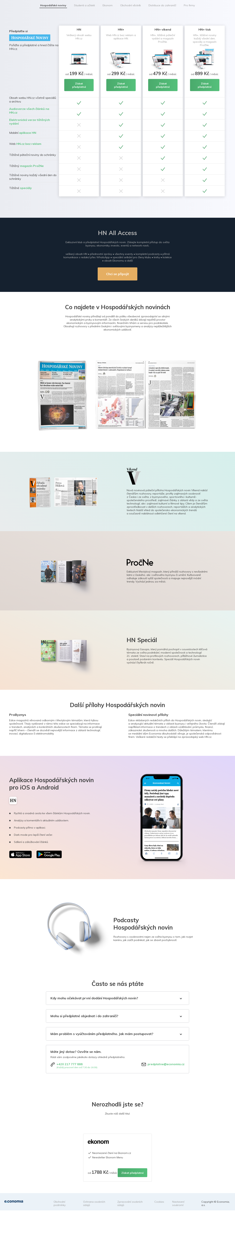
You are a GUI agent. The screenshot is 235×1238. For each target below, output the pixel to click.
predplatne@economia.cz (166, 1064)
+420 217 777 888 (70, 1064)
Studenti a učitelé (84, 5)
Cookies (159, 1201)
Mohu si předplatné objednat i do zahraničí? (84, 1016)
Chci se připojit (117, 274)
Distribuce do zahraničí (162, 5)
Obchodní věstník (130, 5)
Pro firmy (189, 5)
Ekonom (108, 5)
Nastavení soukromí (178, 1203)
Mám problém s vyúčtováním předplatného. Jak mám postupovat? (101, 1034)
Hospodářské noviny (53, 5)
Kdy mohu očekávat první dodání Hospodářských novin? (94, 998)
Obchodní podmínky (60, 1203)
